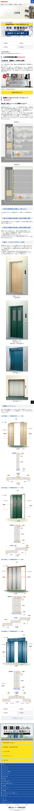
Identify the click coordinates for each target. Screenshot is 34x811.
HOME (2, 4)
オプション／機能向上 (9, 4)
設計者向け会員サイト (7, 781)
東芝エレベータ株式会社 (17, 807)
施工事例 (4, 778)
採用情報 (4, 790)
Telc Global (5, 795)
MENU (32, 1)
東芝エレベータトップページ (7, 802)
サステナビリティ (6, 788)
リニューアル (5, 769)
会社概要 (4, 785)
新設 (3, 764)
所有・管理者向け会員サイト (8, 783)
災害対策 (15, 4)
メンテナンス (5, 766)
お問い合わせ (4, 800)
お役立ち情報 (5, 776)
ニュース (4, 798)
